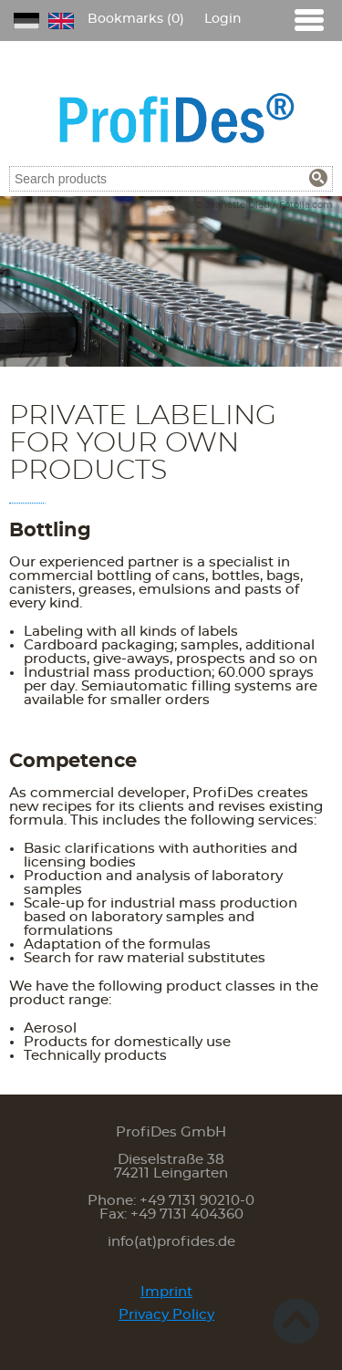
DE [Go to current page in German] (26, 21)
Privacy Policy (166, 1315)
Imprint (166, 1292)
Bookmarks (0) (136, 19)
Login (223, 19)
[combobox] (171, 179)
